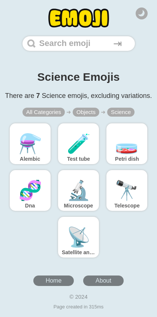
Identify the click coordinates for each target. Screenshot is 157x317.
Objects (86, 112)
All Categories (43, 112)
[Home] (78, 18)
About (103, 280)
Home (54, 280)
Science (121, 112)
